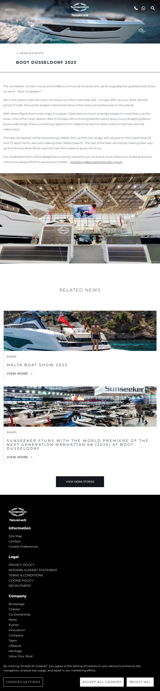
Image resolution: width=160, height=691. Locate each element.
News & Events (29, 53)
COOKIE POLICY (21, 580)
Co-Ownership (19, 614)
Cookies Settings (23, 682)
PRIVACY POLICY (21, 565)
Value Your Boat (21, 656)
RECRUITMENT (20, 586)
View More (17, 374)
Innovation (17, 630)
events (14, 625)
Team (13, 640)
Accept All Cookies (101, 682)
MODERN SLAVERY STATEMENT (33, 570)
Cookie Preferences (23, 546)
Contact (15, 541)
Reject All (140, 682)
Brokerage (16, 604)
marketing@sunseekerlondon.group (96, 162)
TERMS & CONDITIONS (26, 575)
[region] (80, 675)
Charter (14, 609)
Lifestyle (15, 646)
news (13, 620)
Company (16, 635)
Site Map (15, 536)
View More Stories (80, 481)
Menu (10, 10)
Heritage (15, 651)
